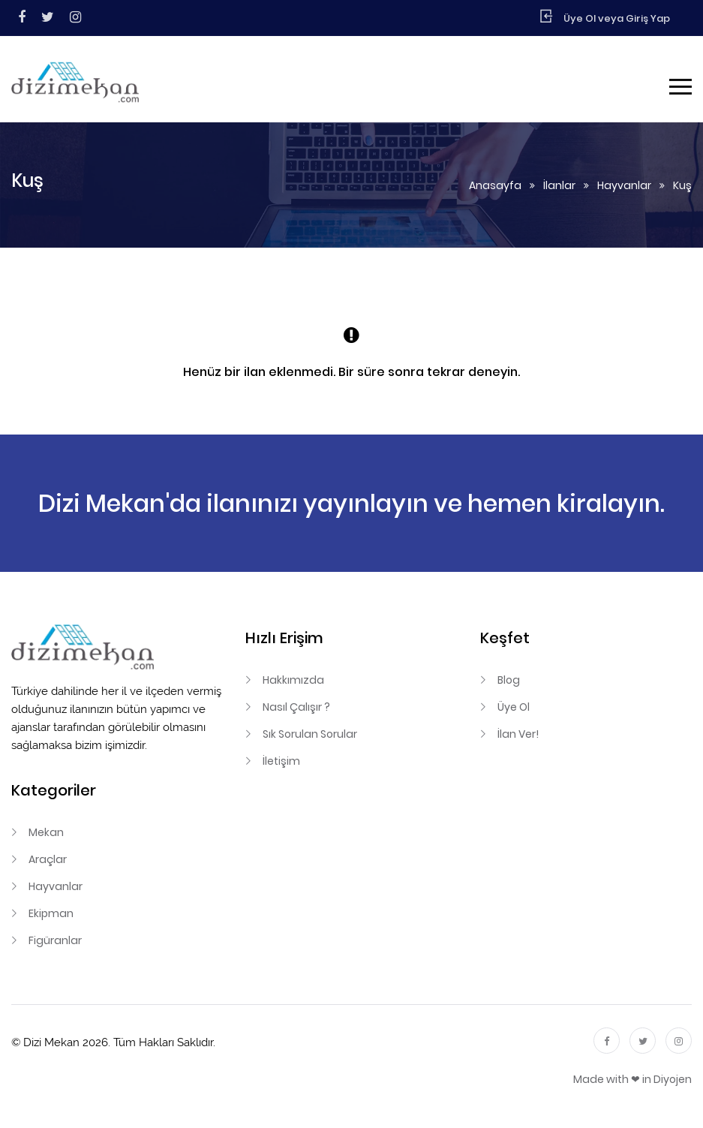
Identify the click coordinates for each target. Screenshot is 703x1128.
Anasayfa (495, 185)
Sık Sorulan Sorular (310, 733)
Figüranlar (55, 940)
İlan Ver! (518, 733)
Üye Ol (513, 706)
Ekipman (51, 913)
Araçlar (48, 859)
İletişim (281, 761)
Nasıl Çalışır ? (296, 706)
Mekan (46, 832)
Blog (508, 679)
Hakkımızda (293, 679)
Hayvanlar (624, 185)
